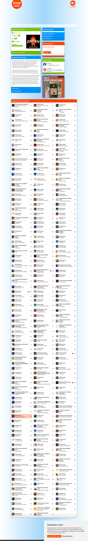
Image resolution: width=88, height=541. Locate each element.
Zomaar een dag (62, 509)
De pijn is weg (40, 190)
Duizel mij (62, 218)
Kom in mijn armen (19, 349)
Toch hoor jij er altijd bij (20, 455)
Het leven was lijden (41, 261)
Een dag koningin (40, 222)
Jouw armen (62, 331)
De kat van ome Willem (42, 179)
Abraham (62, 105)
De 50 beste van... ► (48, 38)
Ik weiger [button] (58, 536)
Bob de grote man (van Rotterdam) (64, 150)
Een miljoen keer (62, 222)
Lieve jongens (18, 378)
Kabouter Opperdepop (63, 336)
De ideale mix (18, 179)
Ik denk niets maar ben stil (42, 281)
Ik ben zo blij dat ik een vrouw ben (21, 281)
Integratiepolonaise (42, 310)
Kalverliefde (18, 340)
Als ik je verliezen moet (64, 120)
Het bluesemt (18, 256)
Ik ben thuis (62, 275)
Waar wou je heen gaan (65, 484)
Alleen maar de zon (41, 115)
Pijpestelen (18, 421)
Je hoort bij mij (40, 321)
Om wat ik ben (18, 406)
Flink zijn (62, 227)
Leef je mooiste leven (41, 363)
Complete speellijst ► (48, 34)
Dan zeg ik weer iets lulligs (21, 159)
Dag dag (62, 154)
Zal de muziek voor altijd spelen (65, 499)
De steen (40, 195)
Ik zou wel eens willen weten (43, 305)
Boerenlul (18, 154)
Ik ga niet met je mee (19, 287)
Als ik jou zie (18, 125)
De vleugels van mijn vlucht (42, 199)
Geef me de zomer (41, 237)
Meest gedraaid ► (47, 36)
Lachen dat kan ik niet (63, 358)
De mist (40, 184)
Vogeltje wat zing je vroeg (42, 474)
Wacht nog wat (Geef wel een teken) (21, 494)
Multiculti (21, 393)
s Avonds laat (40, 431)
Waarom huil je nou (63, 489)
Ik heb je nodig (40, 291)
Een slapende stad (19, 227)
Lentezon (18, 368)
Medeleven (62, 378)
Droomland (40, 218)
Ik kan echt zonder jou (19, 296)
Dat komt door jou (19, 164)
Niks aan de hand (62, 398)
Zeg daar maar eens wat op (20, 503)
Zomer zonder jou (19, 514)
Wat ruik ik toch (62, 494)
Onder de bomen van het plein (65, 406)
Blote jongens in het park (42, 150)
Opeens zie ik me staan (20, 416)
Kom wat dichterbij (19, 353)
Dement (40, 204)
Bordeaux (40, 154)
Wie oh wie (40, 499)
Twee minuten (40, 460)
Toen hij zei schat (43, 455)
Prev (2, 8)
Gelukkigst (62, 241)
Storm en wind (40, 445)
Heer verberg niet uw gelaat (65, 251)
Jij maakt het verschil (19, 331)
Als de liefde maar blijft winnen (21, 120)
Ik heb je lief (18, 291)
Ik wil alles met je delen (64, 300)
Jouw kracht (18, 336)
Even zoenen (40, 227)
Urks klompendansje (63, 465)
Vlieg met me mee (19, 470)
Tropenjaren (18, 460)
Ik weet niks (40, 300)
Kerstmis (62, 340)
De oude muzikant (20, 190)
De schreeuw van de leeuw (20, 195)
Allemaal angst (62, 115)
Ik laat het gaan (40, 296)
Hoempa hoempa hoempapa (21, 271)
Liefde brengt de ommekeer (65, 368)
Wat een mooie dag (41, 494)
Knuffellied (62, 345)
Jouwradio (14, 25)
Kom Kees (40, 349)
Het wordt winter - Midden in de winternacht (21, 266)
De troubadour (18, 199)
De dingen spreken (19, 174)
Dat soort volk (40, 164)
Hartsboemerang (40, 251)
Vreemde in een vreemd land (21, 484)
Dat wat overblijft (62, 164)
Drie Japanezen (62, 214)
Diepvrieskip (62, 209)
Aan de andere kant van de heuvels (22, 105)
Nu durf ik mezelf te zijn (43, 402)
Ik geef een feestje (42, 287)
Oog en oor (18, 411)
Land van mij (21, 363)
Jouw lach (40, 336)
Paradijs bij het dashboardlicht (65, 416)
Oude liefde (40, 416)
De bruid (62, 169)
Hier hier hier (40, 265)
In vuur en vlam (18, 310)
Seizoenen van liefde (43, 435)
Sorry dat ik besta (18, 440)
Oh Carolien (62, 402)
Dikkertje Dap (18, 214)
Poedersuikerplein (41, 421)
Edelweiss (18, 222)
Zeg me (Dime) (43, 503)
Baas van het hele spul (19, 135)
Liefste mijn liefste (43, 373)
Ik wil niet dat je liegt (19, 305)
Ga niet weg (40, 231)
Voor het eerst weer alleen (20, 479)
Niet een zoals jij (18, 398)
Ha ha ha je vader (62, 246)
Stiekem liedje (18, 445)
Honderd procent (62, 271)
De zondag (18, 204)
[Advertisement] (71, 48)
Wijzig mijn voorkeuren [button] (67, 536)
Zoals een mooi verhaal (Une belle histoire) (43, 509)
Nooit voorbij (18, 402)
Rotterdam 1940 (18, 431)
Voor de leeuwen (62, 474)
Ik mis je (62, 296)
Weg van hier (18, 499)
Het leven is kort (18, 261)
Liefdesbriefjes (18, 373)
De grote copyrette (41, 174)
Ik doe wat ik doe (65, 281)
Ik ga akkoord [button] (51, 536)
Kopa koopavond (20, 358)
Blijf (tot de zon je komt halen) (43, 145)
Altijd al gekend (18, 130)
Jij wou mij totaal (42, 331)
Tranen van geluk (62, 455)
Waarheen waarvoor (20, 489)
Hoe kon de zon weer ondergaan (66, 265)
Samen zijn (18, 435)
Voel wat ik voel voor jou (20, 474)
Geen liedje (62, 237)
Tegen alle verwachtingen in (65, 445)
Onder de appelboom (41, 406)
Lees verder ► (16, 88)
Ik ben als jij (40, 275)
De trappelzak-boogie (63, 195)
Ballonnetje (40, 135)
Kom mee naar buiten (63, 349)
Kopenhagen (40, 358)
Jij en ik (42, 326)
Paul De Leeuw (21, 25)
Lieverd (40, 378)
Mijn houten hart (65, 382)
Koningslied (62, 353)
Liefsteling (62, 373)
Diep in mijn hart (62, 204)
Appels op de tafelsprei (64, 130)
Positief (18, 426)
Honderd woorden (19, 275)
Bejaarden (62, 135)
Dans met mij (40, 159)
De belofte (18, 169)
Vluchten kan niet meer (65, 470)
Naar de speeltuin (40, 393)
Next (86, 8)
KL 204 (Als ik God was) (42, 345)
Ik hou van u (62, 291)
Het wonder (62, 261)
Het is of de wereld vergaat (64, 256)
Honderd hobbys (43, 271)
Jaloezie (18, 315)
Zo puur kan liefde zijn (19, 509)
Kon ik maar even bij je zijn (42, 353)
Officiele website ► (17, 91)
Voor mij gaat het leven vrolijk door (43, 479)
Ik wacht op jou (18, 300)
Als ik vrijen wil (40, 125)
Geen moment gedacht (20, 241)
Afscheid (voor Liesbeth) (20, 110)
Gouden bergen (40, 246)
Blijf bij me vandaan (63, 145)
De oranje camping (63, 184)
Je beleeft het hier (41, 315)
